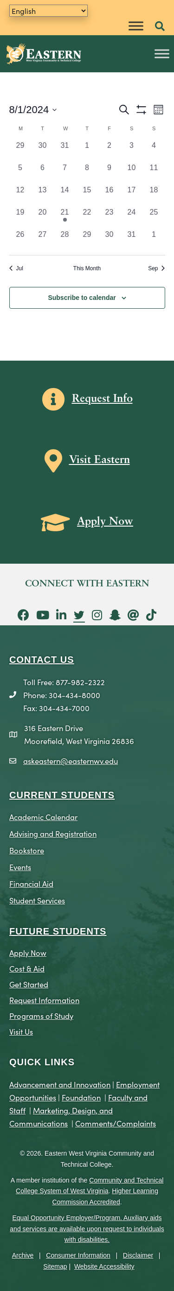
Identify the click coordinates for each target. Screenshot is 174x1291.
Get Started (28, 984)
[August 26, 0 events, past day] (20, 240)
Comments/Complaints (115, 1123)
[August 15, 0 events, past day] (87, 195)
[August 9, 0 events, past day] (109, 173)
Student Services (37, 900)
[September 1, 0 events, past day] (154, 240)
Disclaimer (138, 1255)
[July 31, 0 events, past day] (65, 151)
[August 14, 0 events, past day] (65, 195)
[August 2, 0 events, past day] (109, 151)
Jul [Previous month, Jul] (16, 268)
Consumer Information (78, 1255)
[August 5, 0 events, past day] (20, 173)
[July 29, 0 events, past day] (20, 151)
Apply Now (27, 952)
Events (20, 866)
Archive (23, 1255)
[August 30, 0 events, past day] (109, 240)
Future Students (57, 931)
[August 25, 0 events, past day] (154, 218)
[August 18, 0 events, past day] (154, 195)
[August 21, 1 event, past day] (65, 218)
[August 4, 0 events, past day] (154, 151)
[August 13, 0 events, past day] (43, 195)
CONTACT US (41, 660)
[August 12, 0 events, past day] (20, 195)
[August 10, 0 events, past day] (132, 173)
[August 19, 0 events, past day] (20, 218)
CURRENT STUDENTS (62, 795)
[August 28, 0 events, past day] (65, 240)
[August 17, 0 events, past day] (132, 195)
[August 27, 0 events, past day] (43, 240)
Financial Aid (31, 883)
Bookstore (26, 850)
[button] (160, 27)
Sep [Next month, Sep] (156, 268)
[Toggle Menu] (136, 25)
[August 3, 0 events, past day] (132, 151)
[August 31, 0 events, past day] (132, 240)
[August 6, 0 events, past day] (43, 173)
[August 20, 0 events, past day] (43, 218)
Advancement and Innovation (59, 1084)
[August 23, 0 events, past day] (109, 218)
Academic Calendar (43, 816)
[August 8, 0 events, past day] (87, 173)
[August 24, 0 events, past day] (132, 218)
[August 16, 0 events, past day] (109, 195)
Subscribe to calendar (82, 297)
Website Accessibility (104, 1266)
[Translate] (48, 11)
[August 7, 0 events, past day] (65, 173)
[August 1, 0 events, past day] (87, 151)
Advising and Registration (53, 833)
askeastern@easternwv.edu (70, 760)
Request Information (44, 999)
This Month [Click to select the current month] (87, 268)
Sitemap (55, 1266)
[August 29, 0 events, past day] (87, 240)
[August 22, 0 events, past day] (87, 218)
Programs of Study (41, 1015)
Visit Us (21, 1031)
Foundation (81, 1097)
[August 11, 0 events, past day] (154, 173)
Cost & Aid (27, 968)
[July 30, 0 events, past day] (43, 151)
